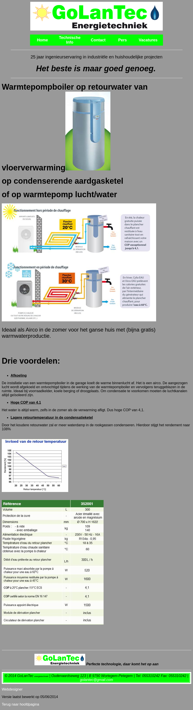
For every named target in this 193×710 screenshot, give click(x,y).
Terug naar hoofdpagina (20, 704)
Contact (98, 40)
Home (42, 40)
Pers (122, 40)
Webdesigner (12, 689)
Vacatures (148, 40)
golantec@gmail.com (96, 680)
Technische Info (70, 39)
